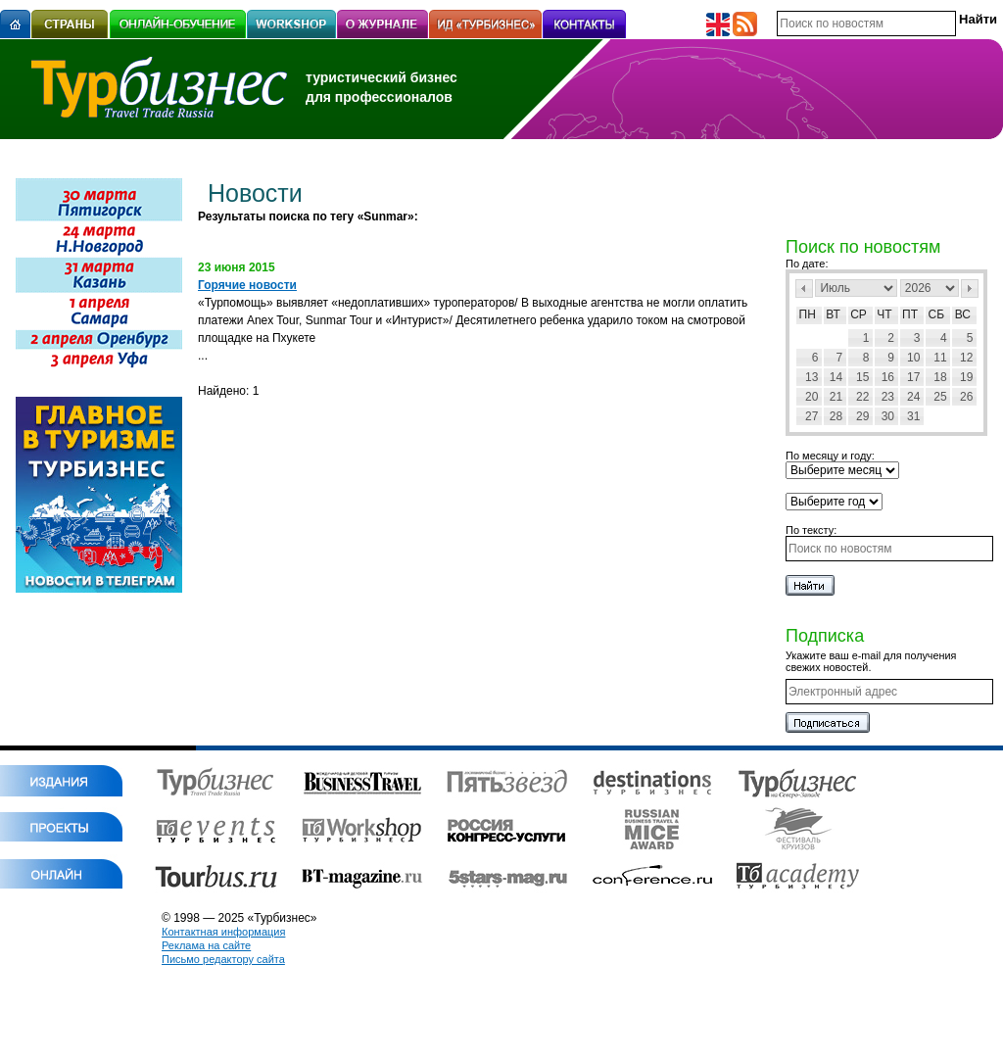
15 (862, 377)
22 (862, 397)
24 (913, 397)
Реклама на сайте (206, 945)
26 (966, 397)
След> (970, 288)
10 (913, 357)
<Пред (804, 288)
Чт (884, 314)
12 (966, 357)
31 (913, 416)
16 (888, 377)
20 (811, 397)
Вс (963, 314)
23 (888, 397)
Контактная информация (223, 932)
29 (862, 416)
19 (966, 377)
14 (836, 377)
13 (811, 377)
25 (939, 397)
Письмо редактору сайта (223, 959)
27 (811, 416)
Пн (807, 314)
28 (836, 416)
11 (939, 357)
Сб (937, 314)
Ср (858, 314)
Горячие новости (247, 285)
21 (836, 397)
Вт (833, 314)
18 (939, 377)
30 (888, 416)
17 (913, 377)
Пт (910, 314)
